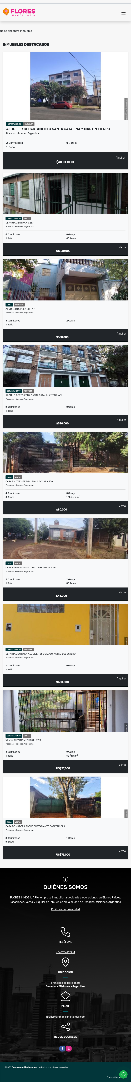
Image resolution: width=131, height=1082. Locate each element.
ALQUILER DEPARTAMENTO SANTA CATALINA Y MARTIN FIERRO (58, 129)
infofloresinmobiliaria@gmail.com (65, 1016)
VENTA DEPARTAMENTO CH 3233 (24, 740)
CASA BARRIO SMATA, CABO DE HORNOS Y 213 (31, 567)
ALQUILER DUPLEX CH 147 (20, 309)
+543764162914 (65, 952)
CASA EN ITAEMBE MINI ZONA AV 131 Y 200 (29, 481)
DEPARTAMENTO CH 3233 (20, 222)
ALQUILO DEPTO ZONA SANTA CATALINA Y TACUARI (34, 395)
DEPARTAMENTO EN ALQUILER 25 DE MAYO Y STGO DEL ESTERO (41, 653)
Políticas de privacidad (65, 909)
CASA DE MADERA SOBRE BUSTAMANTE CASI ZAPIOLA (35, 826)
